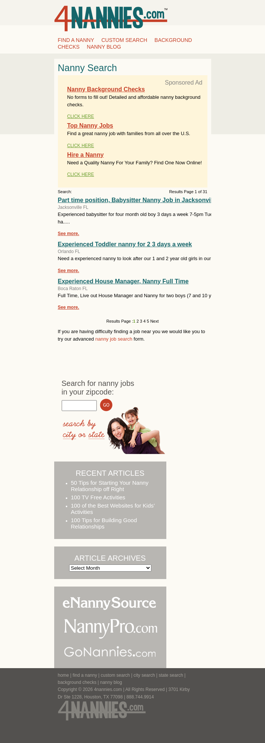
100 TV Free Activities (98, 497)
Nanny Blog (104, 47)
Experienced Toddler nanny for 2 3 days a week (125, 244)
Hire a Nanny (85, 155)
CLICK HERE (80, 116)
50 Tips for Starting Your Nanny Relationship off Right (110, 485)
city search (144, 675)
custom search (115, 675)
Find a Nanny (76, 40)
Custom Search (124, 40)
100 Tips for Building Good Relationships (104, 523)
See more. (68, 233)
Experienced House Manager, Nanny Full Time (123, 281)
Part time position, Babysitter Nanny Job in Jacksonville (138, 200)
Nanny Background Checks (106, 89)
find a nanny (85, 675)
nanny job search (113, 339)
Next (154, 321)
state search (171, 675)
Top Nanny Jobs (90, 125)
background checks (77, 682)
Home (63, 675)
